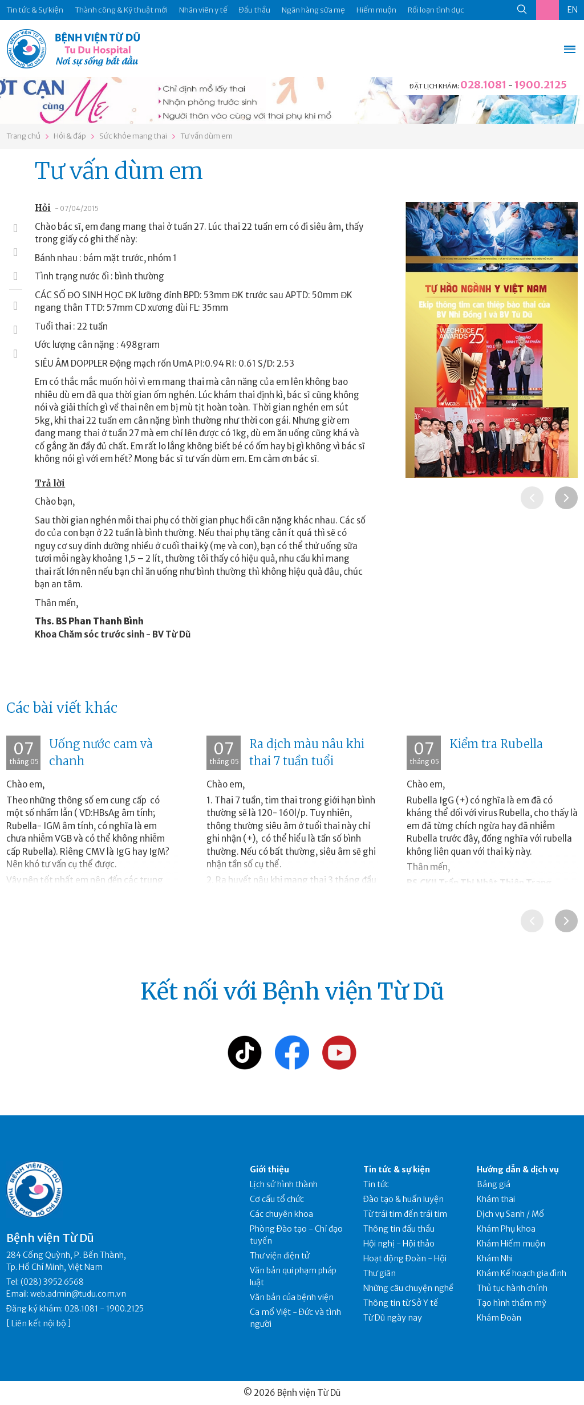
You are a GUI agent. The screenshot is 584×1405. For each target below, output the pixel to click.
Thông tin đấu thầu (399, 1229)
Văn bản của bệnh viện (292, 1297)
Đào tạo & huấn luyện (403, 1199)
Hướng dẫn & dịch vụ (518, 1169)
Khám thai (496, 1199)
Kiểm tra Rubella (496, 744)
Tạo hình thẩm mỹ (511, 1303)
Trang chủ (23, 136)
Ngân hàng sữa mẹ (313, 10)
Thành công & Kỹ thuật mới (121, 10)
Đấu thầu (254, 10)
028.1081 (483, 84)
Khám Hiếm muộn (511, 1243)
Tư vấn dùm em (206, 136)
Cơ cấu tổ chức (277, 1199)
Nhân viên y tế (203, 10)
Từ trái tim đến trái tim (405, 1214)
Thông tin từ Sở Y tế (400, 1303)
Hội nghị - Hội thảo (399, 1243)
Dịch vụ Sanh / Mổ (510, 1214)
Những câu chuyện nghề (408, 1288)
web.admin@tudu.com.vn (78, 1294)
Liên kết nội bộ (38, 1323)
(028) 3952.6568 (52, 1282)
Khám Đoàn (499, 1318)
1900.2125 (540, 84)
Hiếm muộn (376, 10)
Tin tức (376, 1184)
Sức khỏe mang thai (133, 136)
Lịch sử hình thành (284, 1184)
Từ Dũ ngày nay (392, 1318)
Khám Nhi (495, 1258)
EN (572, 10)
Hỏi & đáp (70, 136)
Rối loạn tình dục (436, 10)
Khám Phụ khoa (506, 1229)
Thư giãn (379, 1273)
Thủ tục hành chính (512, 1288)
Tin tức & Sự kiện (34, 10)
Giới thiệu (269, 1169)
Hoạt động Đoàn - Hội (405, 1258)
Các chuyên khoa (281, 1214)
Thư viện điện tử (280, 1255)
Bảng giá (493, 1184)
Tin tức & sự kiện (396, 1169)
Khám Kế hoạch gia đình (521, 1273)
